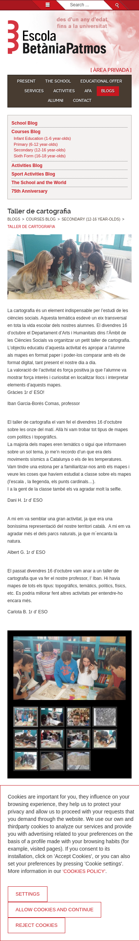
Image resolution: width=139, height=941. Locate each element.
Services (34, 91)
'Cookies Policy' (84, 871)
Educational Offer (101, 81)
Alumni (55, 100)
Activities (64, 91)
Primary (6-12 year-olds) (36, 144)
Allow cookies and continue (54, 909)
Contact (82, 100)
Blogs (108, 91)
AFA (88, 91)
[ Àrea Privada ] (111, 70)
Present (26, 81)
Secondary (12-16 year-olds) (39, 150)
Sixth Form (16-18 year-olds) (40, 156)
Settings (28, 894)
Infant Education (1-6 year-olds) (42, 138)
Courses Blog (25, 131)
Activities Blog (26, 165)
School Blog (24, 123)
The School (58, 81)
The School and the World (38, 182)
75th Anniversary (29, 191)
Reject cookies (36, 925)
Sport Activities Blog (33, 174)
